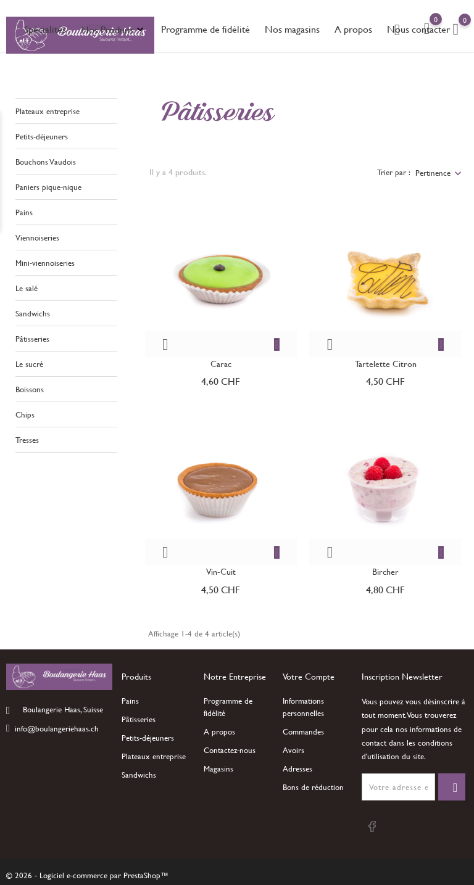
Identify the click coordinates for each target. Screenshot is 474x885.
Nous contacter (418, 29)
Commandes (303, 731)
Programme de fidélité (205, 29)
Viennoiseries (37, 235)
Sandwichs (32, 310)
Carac (220, 360)
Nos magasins (292, 29)
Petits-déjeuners (41, 133)
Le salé (26, 285)
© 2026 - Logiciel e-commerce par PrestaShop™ (87, 875)
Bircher (385, 568)
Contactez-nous (230, 749)
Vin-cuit (221, 568)
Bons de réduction (313, 786)
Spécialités (45, 29)
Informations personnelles (303, 706)
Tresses (27, 437)
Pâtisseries (32, 336)
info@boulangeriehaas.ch (57, 727)
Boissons (29, 386)
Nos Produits (113, 29)
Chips (25, 412)
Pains (24, 209)
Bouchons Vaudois (45, 159)
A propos (353, 29)
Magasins (218, 768)
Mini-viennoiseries (45, 260)
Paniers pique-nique (48, 184)
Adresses (297, 768)
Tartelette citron (386, 360)
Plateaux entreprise (47, 108)
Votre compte (309, 676)
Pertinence (433, 169)
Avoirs (293, 749)
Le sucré (29, 361)
